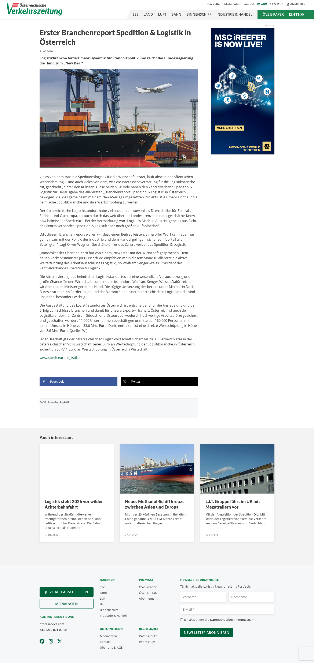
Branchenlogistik (58, 402)
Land (148, 14)
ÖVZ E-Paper (273, 14)
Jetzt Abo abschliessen (66, 592)
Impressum (147, 642)
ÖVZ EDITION (148, 593)
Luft (162, 14)
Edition (297, 14)
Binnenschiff (198, 14)
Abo (264, 4)
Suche (276, 4)
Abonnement (148, 598)
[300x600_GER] (242, 90)
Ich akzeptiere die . (218, 620)
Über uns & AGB (111, 647)
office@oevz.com (52, 624)
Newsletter (214, 4)
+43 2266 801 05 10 (53, 630)
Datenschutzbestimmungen (230, 620)
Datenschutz (148, 636)
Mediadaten (232, 4)
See (135, 14)
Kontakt (249, 4)
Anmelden (296, 4)
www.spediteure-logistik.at (61, 357)
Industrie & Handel (234, 14)
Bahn (176, 14)
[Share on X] (159, 381)
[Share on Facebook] (78, 381)
